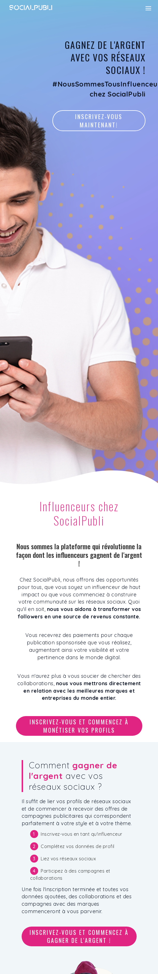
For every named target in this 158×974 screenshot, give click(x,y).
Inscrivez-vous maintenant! (98, 120)
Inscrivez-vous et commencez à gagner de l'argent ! (79, 936)
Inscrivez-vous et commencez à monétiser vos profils (79, 726)
